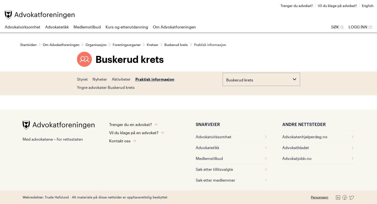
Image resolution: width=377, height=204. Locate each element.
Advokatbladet (318, 147)
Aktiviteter (121, 79)
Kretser (152, 45)
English (367, 6)
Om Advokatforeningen (174, 27)
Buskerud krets (176, 45)
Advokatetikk (57, 27)
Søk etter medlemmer (232, 180)
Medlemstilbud (87, 27)
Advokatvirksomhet (22, 27)
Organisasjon (96, 45)
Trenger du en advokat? (133, 124)
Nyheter (100, 79)
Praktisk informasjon (154, 79)
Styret (82, 79)
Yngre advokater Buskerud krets (106, 87)
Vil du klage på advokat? (337, 6)
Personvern (319, 197)
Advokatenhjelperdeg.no (318, 136)
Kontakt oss (122, 140)
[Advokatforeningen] (40, 15)
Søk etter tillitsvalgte (232, 169)
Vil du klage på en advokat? (136, 132)
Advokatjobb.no (318, 158)
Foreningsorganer (127, 45)
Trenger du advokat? (297, 6)
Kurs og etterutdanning (127, 27)
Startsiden (28, 45)
